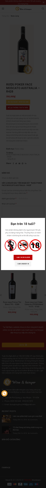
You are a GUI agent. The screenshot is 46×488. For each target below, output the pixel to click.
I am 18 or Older (23, 257)
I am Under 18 (23, 264)
